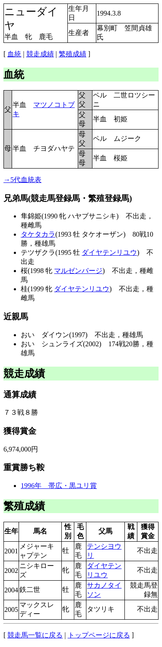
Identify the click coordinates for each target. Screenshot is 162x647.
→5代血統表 (22, 179)
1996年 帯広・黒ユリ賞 (59, 485)
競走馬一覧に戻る (35, 635)
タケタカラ (38, 234)
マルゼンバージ (78, 270)
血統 (14, 54)
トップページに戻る (99, 635)
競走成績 (40, 54)
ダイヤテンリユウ (109, 252)
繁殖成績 (72, 54)
